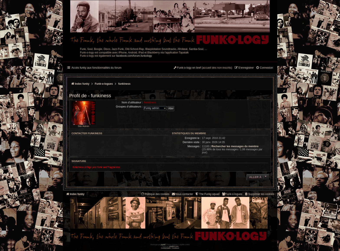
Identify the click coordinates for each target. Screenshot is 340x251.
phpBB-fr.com (174, 246)
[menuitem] (264, 68)
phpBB (163, 244)
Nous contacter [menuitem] (182, 194)
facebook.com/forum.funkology (134, 55)
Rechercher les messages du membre (234, 146)
